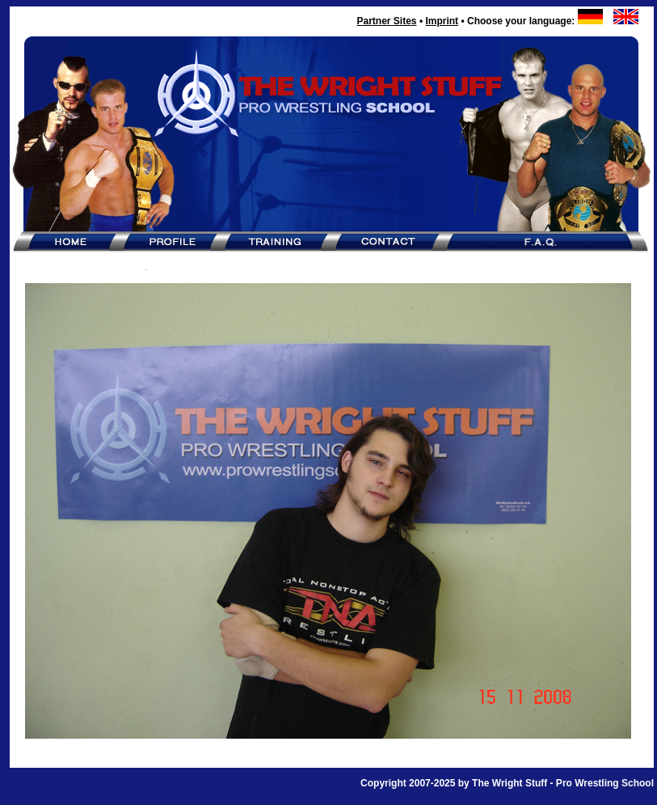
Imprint (441, 21)
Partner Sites (386, 21)
